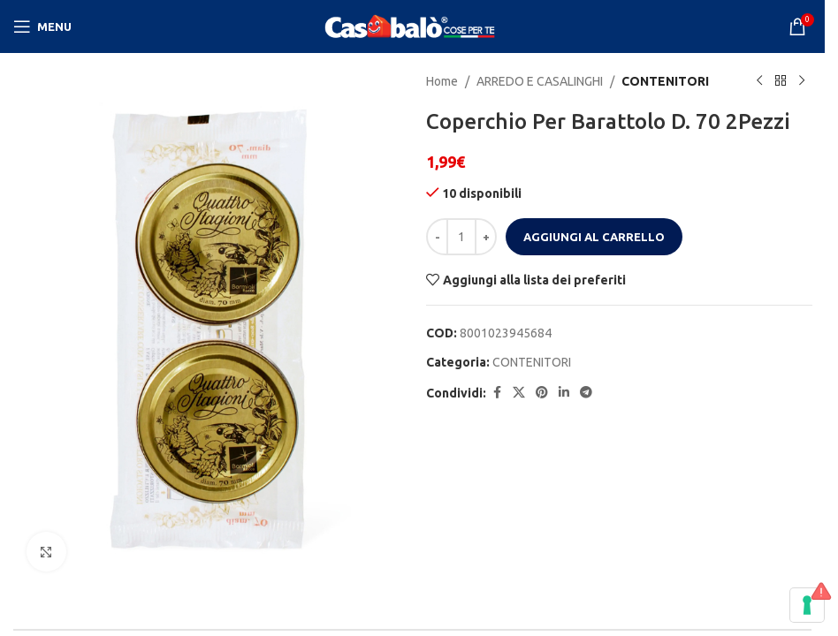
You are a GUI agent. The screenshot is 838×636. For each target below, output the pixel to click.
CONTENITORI (665, 81)
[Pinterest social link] (541, 393)
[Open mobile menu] (42, 26)
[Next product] (800, 81)
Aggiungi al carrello (594, 237)
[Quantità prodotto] (461, 236)
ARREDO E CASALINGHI (539, 81)
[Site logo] (412, 26)
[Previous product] (758, 81)
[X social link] (518, 393)
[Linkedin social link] (564, 393)
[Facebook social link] (496, 393)
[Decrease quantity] (437, 236)
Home (442, 81)
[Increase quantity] (486, 236)
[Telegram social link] (586, 393)
